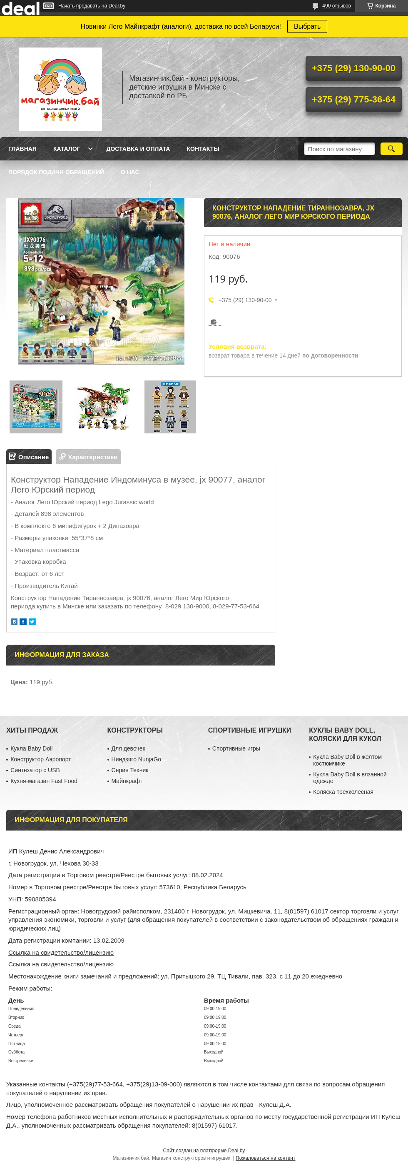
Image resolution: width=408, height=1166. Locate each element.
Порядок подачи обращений (56, 172)
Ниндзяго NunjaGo (137, 759)
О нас (130, 172)
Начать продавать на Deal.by (91, 6)
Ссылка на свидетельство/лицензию (61, 952)
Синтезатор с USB (35, 770)
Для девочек (128, 748)
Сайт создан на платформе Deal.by (204, 1150)
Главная (22, 148)
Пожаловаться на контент (265, 1158)
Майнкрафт (127, 781)
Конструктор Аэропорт (40, 759)
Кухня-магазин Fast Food (43, 781)
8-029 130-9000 (187, 606)
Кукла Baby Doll (31, 748)
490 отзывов (336, 6)
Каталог (66, 148)
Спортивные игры (236, 748)
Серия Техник (130, 770)
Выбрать (307, 26)
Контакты (203, 148)
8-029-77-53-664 (236, 606)
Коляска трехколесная (343, 791)
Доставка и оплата (138, 148)
